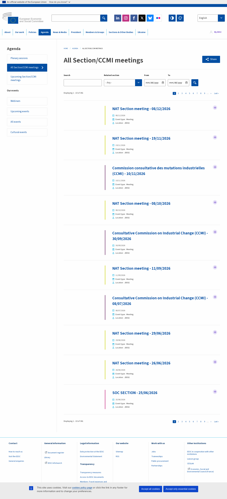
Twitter (142, 18)
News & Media (60, 32)
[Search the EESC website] (76, 18)
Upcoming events (20, 111)
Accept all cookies (150, 489)
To (169, 75)
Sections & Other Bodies (121, 32)
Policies (32, 32)
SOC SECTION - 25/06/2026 (135, 392)
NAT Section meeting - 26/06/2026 (142, 363)
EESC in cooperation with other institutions (200, 452)
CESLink (190, 463)
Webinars (15, 101)
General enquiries (16, 460)
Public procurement (160, 460)
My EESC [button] (217, 32)
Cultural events (19, 132)
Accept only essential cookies (181, 489)
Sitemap (119, 451)
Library (47, 456)
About (7, 32)
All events (16, 122)
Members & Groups (95, 32)
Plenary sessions (19, 58)
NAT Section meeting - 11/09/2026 (142, 268)
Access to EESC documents (92, 476)
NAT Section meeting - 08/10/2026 (142, 203)
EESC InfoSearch (53, 462)
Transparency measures (90, 472)
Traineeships (157, 455)
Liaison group (193, 458)
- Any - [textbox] (109, 82)
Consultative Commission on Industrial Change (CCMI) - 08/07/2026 (161, 300)
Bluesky (150, 18)
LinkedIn (117, 18)
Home (66, 48)
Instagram (125, 18)
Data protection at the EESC (92, 451)
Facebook (133, 18)
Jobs (153, 451)
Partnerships (156, 465)
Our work (19, 32)
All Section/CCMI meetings (25, 67)
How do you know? (59, 2)
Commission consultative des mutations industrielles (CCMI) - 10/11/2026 (159, 170)
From (146, 75)
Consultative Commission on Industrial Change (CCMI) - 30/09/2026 (161, 235)
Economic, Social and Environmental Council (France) (200, 470)
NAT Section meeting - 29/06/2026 (142, 333)
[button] (211, 59)
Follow (215, 108)
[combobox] (211, 18)
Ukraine (141, 32)
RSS (117, 455)
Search (67, 75)
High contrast (172, 18)
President (76, 32)
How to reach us (16, 451)
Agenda (44, 32)
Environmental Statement (91, 455)
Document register (54, 452)
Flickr (158, 18)
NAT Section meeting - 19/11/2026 (142, 138)
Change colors (180, 18)
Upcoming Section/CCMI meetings (23, 78)
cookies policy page (82, 487)
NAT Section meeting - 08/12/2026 (142, 109)
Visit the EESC (14, 455)
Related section (111, 75)
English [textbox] (203, 18)
